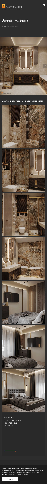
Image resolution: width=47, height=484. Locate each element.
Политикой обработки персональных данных (15, 474)
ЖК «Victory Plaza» (12, 26)
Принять (10, 479)
